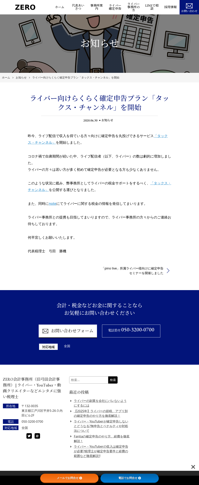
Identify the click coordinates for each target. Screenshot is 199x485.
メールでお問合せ (69, 478)
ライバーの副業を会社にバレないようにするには (100, 403)
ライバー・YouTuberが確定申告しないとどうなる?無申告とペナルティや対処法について (101, 426)
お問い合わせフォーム (67, 331)
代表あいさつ (78, 7)
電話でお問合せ (129, 478)
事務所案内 (96, 7)
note (52, 203)
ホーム (59, 7)
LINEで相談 (152, 7)
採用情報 (170, 7)
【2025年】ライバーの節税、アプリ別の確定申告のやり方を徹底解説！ (101, 413)
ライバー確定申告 (115, 7)
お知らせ (21, 77)
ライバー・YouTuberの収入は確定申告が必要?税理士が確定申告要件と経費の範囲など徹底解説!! (101, 451)
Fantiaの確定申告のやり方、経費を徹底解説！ (101, 438)
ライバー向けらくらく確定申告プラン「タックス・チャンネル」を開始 (75, 77)
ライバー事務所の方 (133, 7)
